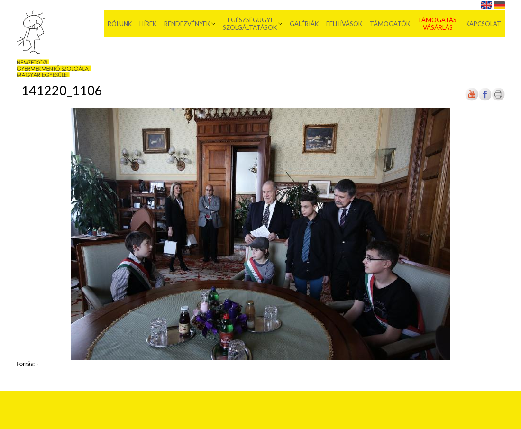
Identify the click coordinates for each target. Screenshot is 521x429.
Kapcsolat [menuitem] (483, 23)
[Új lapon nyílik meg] (485, 99)
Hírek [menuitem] (147, 23)
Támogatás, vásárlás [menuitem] (438, 23)
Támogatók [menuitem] (390, 23)
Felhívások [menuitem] (344, 23)
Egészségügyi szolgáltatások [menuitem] (250, 23)
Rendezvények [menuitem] (187, 23)
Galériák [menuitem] (304, 23)
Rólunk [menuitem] (120, 23)
